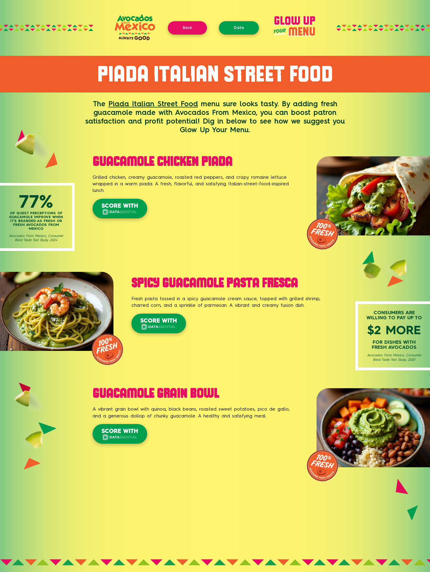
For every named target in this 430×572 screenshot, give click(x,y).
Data (239, 27)
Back (187, 27)
